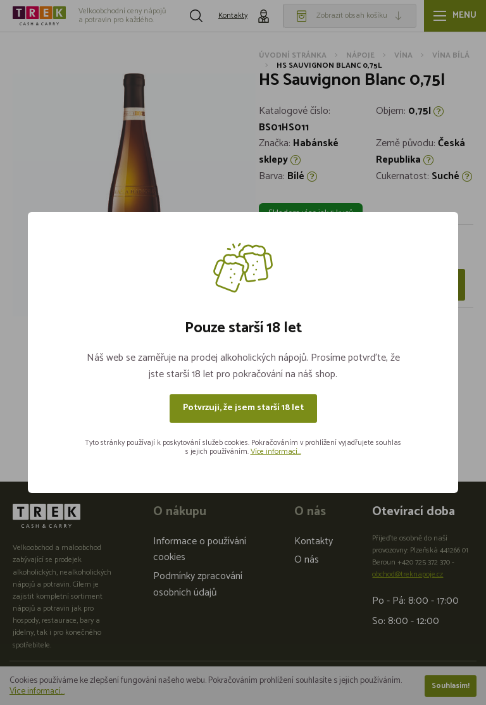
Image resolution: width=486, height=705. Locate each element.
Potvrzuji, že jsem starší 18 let (243, 408)
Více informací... (276, 452)
